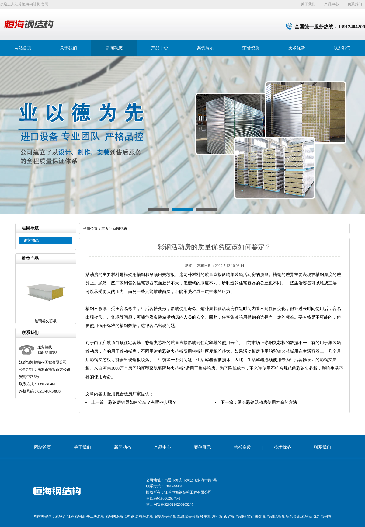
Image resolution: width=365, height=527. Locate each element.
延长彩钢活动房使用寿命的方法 (267, 402)
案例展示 (205, 48)
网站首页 (22, 48)
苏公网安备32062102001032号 (169, 504)
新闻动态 (114, 48)
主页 (105, 228)
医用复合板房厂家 (124, 394)
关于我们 (308, 4)
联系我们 (354, 4)
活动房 (91, 274)
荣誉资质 (250, 48)
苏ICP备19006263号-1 (163, 498)
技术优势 (296, 48)
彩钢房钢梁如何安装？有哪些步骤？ (142, 402)
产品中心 (331, 4)
